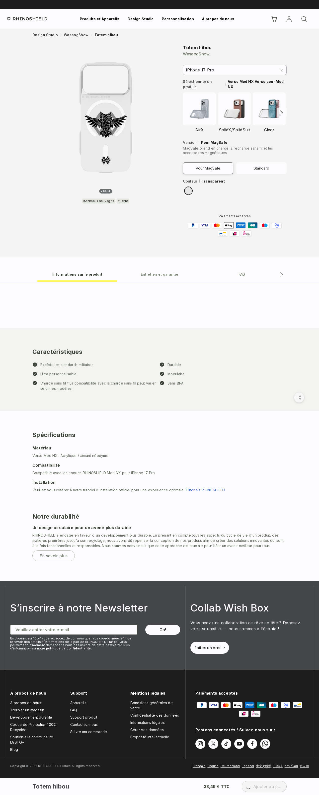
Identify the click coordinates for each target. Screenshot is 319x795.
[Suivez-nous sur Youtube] (239, 744)
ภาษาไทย (291, 766)
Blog (14, 749)
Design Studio (141, 19)
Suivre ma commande (88, 732)
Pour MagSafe (208, 168)
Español (248, 766)
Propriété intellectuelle (149, 737)
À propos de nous (218, 19)
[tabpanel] (159, 431)
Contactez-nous (84, 724)
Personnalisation (178, 19)
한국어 (304, 766)
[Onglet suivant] (282, 274)
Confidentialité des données (154, 715)
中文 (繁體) (263, 766)
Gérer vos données (147, 730)
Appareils (78, 703)
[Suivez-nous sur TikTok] (226, 744)
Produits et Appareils (100, 19)
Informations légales (147, 722)
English (213, 766)
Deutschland (230, 766)
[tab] (77, 274)
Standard (261, 168)
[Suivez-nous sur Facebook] (252, 744)
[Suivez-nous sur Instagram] (200, 744)
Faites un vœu (209, 647)
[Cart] (274, 19)
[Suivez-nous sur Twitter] (213, 744)
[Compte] (289, 19)
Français (199, 766)
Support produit (83, 717)
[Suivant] (282, 113)
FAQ (73, 710)
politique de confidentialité (68, 648)
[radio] (188, 190)
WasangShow (196, 53)
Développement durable (31, 717)
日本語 (278, 766)
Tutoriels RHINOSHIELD (205, 490)
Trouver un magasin (27, 710)
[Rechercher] (304, 19)
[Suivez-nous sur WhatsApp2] (265, 744)
